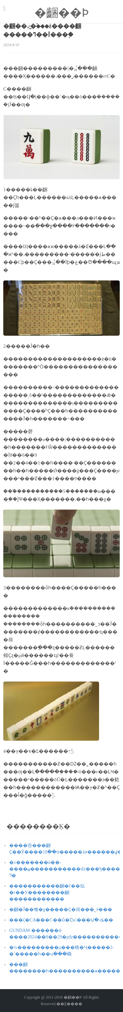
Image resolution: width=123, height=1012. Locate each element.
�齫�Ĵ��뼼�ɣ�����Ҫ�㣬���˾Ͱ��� (60, 909)
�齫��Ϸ (61, 12)
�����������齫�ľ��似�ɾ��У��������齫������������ (47, 893)
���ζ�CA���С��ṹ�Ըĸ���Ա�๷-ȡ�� (61, 920)
